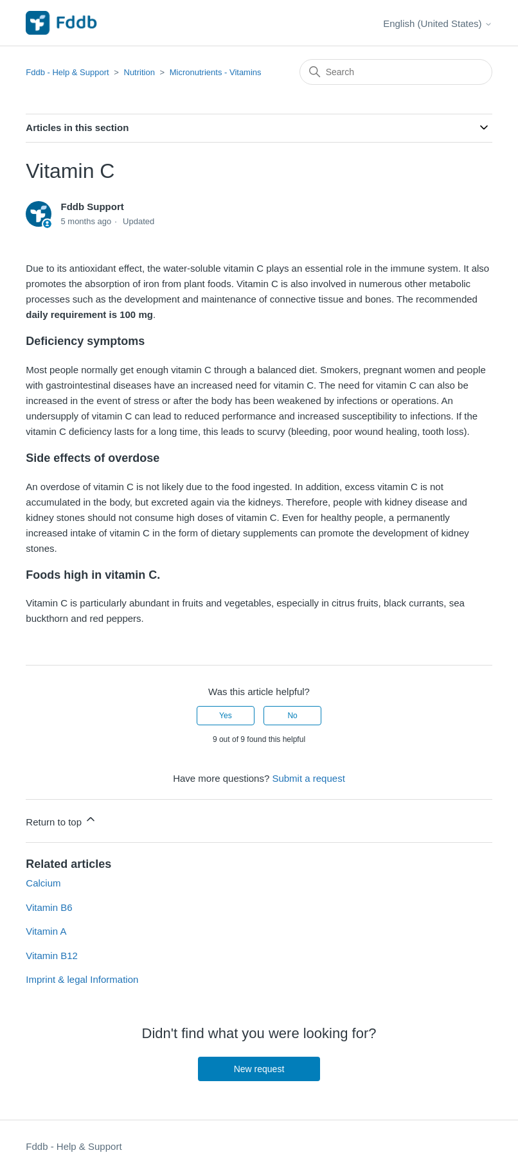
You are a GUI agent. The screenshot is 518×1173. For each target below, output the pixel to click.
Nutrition (139, 72)
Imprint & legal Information (82, 979)
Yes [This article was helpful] (225, 715)
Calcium (43, 883)
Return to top (61, 820)
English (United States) (437, 23)
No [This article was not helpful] (292, 715)
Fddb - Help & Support (67, 72)
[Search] (395, 72)
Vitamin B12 (52, 955)
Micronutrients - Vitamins (216, 72)
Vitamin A (46, 931)
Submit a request (308, 778)
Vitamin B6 (49, 907)
